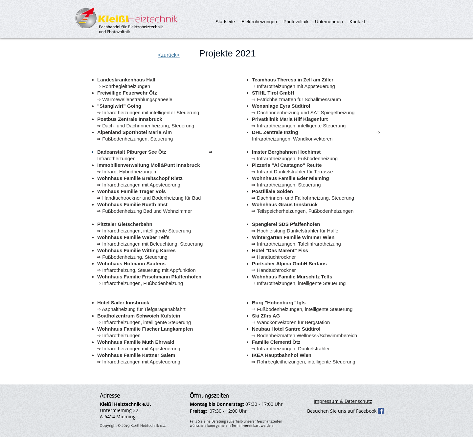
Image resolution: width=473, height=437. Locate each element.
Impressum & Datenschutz (343, 401)
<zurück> (169, 55)
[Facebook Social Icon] (381, 411)
